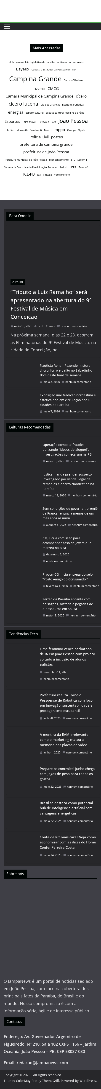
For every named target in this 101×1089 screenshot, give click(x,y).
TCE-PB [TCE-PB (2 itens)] (28, 174)
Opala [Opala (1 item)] (81, 130)
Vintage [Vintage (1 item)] (47, 174)
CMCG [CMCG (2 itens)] (53, 88)
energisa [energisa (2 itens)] (15, 112)
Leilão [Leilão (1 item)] (10, 130)
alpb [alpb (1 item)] (11, 62)
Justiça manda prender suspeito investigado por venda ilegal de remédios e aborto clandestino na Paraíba (68, 481)
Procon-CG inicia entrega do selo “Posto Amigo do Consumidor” (68, 576)
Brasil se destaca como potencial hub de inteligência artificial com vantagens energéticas (66, 808)
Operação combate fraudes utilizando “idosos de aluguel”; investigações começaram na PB (67, 449)
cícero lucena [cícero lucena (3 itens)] (23, 104)
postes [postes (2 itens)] (57, 137)
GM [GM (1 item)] (54, 121)
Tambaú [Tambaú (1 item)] (83, 167)
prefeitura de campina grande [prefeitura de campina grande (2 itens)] (46, 144)
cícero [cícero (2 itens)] (81, 96)
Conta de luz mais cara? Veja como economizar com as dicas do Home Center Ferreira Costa (68, 842)
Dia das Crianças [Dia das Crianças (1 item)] (50, 104)
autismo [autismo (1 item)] (62, 62)
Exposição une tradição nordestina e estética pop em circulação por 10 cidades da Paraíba (68, 400)
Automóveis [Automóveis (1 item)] (76, 62)
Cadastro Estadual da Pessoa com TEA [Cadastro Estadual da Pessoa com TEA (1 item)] (54, 69)
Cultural (17, 282)
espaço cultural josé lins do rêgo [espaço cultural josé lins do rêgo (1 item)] (65, 112)
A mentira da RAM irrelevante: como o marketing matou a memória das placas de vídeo (64, 739)
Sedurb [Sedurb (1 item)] (63, 167)
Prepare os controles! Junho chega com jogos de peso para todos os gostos (67, 773)
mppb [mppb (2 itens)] (59, 129)
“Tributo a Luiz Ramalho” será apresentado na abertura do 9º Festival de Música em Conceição (51, 304)
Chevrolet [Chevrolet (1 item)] (39, 89)
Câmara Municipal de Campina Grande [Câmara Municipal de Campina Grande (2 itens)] (39, 96)
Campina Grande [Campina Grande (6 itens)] (35, 78)
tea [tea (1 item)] (39, 174)
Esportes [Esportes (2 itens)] (12, 121)
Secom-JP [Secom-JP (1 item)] (82, 159)
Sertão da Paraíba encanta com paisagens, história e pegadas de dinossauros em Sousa (68, 604)
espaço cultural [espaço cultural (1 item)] (35, 112)
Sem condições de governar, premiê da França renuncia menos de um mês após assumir (70, 513)
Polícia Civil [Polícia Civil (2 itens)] (39, 137)
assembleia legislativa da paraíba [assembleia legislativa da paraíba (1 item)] (35, 62)
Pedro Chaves (46, 326)
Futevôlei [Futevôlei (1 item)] (44, 121)
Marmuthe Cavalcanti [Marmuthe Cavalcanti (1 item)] (29, 130)
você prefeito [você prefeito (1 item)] (62, 174)
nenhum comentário (72, 326)
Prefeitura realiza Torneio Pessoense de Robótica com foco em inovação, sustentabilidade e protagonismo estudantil (66, 703)
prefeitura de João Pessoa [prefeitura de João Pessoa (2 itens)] (46, 151)
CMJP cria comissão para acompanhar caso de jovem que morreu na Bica (67, 543)
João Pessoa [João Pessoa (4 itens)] (73, 120)
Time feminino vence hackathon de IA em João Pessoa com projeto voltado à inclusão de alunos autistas (67, 657)
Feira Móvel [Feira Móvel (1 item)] (29, 121)
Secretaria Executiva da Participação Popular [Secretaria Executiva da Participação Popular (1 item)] (30, 167)
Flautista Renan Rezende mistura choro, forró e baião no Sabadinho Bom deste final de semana (66, 370)
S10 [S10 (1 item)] (73, 159)
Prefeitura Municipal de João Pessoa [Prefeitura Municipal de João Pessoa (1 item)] (25, 159)
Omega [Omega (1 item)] (71, 130)
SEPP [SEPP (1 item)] (73, 167)
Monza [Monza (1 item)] (48, 130)
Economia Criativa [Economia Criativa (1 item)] (73, 104)
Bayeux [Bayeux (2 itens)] (22, 69)
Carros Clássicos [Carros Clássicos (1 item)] (73, 80)
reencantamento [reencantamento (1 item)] (59, 159)
